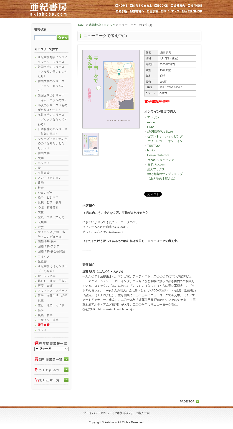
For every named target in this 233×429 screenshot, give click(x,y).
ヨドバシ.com (156, 164)
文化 (41, 212)
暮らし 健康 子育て (52, 281)
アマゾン (153, 117)
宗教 (41, 227)
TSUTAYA (153, 145)
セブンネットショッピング (165, 136)
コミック (44, 256)
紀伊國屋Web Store (160, 131)
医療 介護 (45, 285)
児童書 (42, 261)
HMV (150, 127)
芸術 (41, 310)
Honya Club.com (158, 155)
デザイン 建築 (48, 320)
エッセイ (44, 163)
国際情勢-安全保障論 (51, 251)
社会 (41, 187)
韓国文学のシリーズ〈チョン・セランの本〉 (51, 85)
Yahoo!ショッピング (160, 160)
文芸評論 (44, 173)
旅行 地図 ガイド (51, 305)
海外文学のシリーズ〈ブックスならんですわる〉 (52, 119)
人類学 (42, 222)
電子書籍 (44, 325)
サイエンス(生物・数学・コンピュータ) (51, 234)
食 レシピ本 (47, 276)
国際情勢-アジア (48, 246)
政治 (41, 182)
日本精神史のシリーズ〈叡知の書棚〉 (52, 131)
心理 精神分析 (48, 207)
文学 (41, 158)
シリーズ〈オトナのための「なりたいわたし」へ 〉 (52, 143)
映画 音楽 (45, 315)
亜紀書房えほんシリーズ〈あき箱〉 (52, 268)
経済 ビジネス (48, 197)
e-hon (151, 122)
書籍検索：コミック (102, 25)
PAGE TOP (187, 401)
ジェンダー (45, 192)
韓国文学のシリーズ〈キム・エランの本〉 (52, 98)
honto (150, 150)
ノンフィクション (49, 177)
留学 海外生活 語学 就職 (53, 298)
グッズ (42, 330)
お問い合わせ (124, 413)
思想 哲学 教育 (49, 202)
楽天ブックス (156, 169)
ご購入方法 (142, 413)
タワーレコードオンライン (165, 141)
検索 (62, 37)
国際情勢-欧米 (47, 241)
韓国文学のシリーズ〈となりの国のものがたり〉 (52, 71)
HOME (81, 25)
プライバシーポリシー (98, 413)
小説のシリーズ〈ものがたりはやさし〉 (52, 108)
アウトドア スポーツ (52, 290)
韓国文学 (44, 153)
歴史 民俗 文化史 (51, 217)
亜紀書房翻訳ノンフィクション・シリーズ (52, 59)
